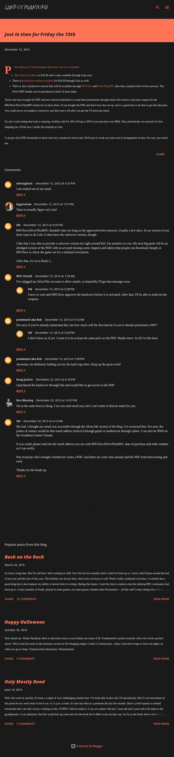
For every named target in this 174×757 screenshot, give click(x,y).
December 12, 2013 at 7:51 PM (54, 204)
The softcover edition (26, 75)
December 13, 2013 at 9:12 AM (64, 319)
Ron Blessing (24, 400)
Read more (161, 599)
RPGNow (87, 86)
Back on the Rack (24, 557)
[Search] (157, 7)
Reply (20, 195)
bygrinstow (23, 204)
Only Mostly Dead (25, 681)
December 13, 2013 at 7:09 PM (64, 359)
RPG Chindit (24, 276)
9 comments (26, 658)
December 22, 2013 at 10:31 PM (56, 400)
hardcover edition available (38, 80)
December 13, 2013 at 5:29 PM (54, 332)
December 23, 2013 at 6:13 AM (43, 421)
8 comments (26, 724)
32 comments (26, 599)
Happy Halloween (25, 622)
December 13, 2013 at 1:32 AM (55, 276)
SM (18, 225)
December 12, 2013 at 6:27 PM (55, 183)
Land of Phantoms (26, 7)
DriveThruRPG (105, 86)
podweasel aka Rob (29, 319)
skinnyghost (24, 183)
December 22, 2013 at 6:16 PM (55, 379)
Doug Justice (24, 379)
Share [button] (160, 154)
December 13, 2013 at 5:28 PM (54, 289)
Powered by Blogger (87, 746)
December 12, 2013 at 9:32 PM (43, 225)
